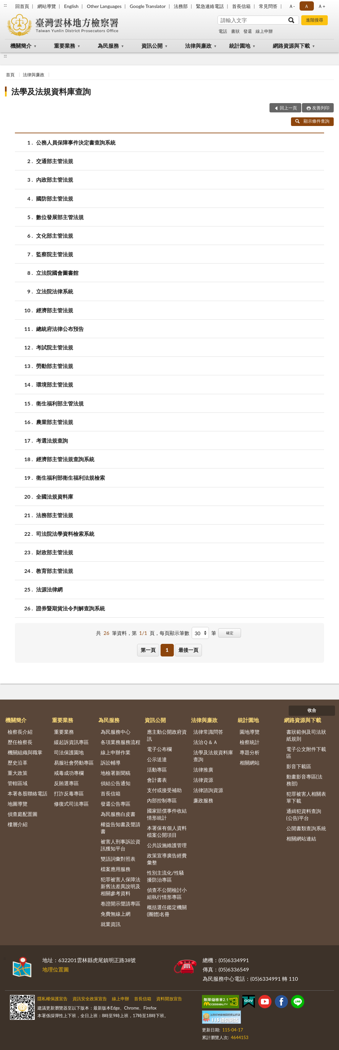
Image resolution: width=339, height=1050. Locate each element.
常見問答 (268, 6)
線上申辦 (264, 31)
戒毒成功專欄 (69, 773)
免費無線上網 (115, 914)
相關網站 (250, 763)
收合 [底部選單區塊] (312, 710)
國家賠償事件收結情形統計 (167, 814)
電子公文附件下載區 (306, 752)
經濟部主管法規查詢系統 (65, 459)
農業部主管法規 (54, 422)
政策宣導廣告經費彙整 (167, 858)
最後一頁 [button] (188, 650)
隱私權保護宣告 (52, 998)
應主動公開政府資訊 (167, 735)
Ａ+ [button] (321, 6)
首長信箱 (241, 6)
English (71, 6)
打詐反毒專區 (69, 793)
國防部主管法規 (54, 198)
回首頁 (22, 6)
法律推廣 (203, 769)
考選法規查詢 (52, 440)
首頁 (10, 74)
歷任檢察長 (20, 742)
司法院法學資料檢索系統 (65, 533)
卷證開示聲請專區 (120, 903)
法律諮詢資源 (208, 790)
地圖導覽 (17, 804)
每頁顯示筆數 (174, 633)
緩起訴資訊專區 (71, 742)
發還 (247, 31)
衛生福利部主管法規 (60, 403)
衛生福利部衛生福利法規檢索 (70, 477)
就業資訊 (111, 924)
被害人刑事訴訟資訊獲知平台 (120, 844)
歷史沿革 (17, 763)
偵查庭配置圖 (22, 814)
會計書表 (157, 780)
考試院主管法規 (54, 347)
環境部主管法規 (54, 384)
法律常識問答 (208, 732)
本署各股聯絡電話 (27, 793)
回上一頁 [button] (288, 107)
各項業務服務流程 (120, 742)
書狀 (235, 31)
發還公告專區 (115, 804)
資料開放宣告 (169, 998)
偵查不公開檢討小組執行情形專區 (167, 893)
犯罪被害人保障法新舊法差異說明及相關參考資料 (120, 886)
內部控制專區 (162, 800)
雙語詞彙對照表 (118, 859)
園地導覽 (250, 732)
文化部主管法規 (54, 235)
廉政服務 (203, 800)
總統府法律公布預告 (60, 329)
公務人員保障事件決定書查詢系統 (76, 142)
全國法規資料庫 (54, 496)
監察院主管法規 (54, 254)
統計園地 (239, 45)
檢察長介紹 (20, 732)
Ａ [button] (306, 6)
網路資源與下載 (291, 45)
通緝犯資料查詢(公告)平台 (303, 814)
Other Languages (104, 6)
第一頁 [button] (148, 650)
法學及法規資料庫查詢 (51, 91)
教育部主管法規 (54, 571)
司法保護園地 (69, 752)
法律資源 (203, 780)
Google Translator (148, 6)
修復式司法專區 (71, 804)
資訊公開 (152, 45)
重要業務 (64, 45)
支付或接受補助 (164, 790)
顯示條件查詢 (312, 121)
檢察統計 (250, 742)
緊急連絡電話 (210, 6)
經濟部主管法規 (54, 310)
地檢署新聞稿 (115, 773)
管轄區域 (17, 783)
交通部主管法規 (54, 161)
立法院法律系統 (54, 291)
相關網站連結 (301, 838)
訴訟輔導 (111, 763)
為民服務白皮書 (118, 814)
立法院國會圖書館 (57, 273)
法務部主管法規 (54, 515)
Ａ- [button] (292, 6)
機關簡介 (20, 45)
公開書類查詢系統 (306, 828)
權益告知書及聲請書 (120, 827)
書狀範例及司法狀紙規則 (306, 735)
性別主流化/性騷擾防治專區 (165, 876)
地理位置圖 (55, 969)
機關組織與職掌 (25, 752)
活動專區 (157, 769)
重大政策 (17, 773)
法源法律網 (49, 589)
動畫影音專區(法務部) (304, 779)
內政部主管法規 (54, 179)
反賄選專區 (66, 783)
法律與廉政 (198, 45)
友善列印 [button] (320, 107)
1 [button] (167, 650)
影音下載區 (298, 766)
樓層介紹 (17, 824)
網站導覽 (46, 6)
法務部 (181, 6)
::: (5, 5)
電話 (222, 31)
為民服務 (108, 45)
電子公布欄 (159, 749)
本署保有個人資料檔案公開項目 (167, 831)
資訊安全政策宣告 (90, 998)
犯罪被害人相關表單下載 (306, 797)
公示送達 (157, 759)
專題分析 (250, 752)
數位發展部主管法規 (60, 217)
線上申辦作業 (115, 752)
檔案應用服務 (115, 869)
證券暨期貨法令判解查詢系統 (70, 608)
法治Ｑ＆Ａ (205, 742)
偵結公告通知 (115, 783)
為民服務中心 (115, 732)
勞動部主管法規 (54, 366)
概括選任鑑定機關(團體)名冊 (167, 910)
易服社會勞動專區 (74, 763)
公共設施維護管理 (167, 845)
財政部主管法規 (54, 552)
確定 (229, 633)
